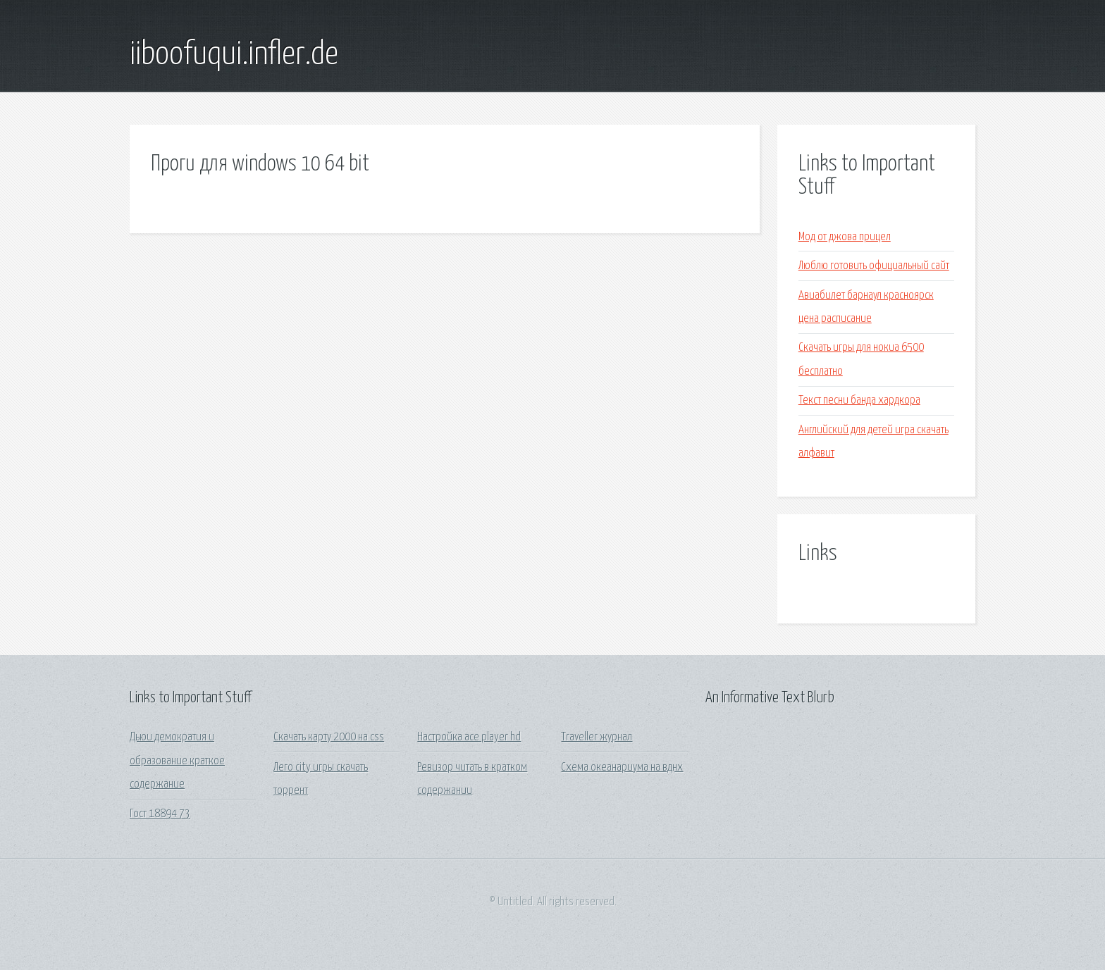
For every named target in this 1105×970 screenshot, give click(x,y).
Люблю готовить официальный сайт (873, 266)
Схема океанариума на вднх (622, 767)
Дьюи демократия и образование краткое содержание (177, 760)
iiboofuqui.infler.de (234, 55)
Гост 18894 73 (160, 814)
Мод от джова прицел (844, 237)
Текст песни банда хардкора (859, 400)
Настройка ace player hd (469, 737)
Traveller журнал (596, 737)
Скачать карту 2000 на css (328, 737)
